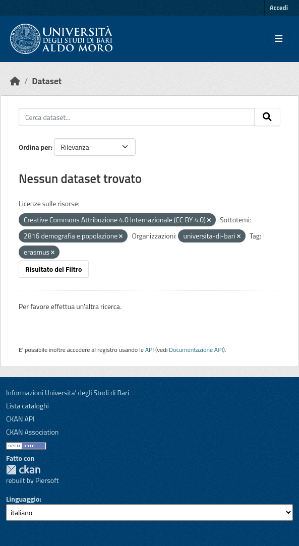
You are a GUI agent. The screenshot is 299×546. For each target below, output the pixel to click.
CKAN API (20, 418)
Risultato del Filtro (53, 269)
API (149, 349)
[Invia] (267, 117)
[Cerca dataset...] (137, 117)
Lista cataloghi (27, 405)
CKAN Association (32, 432)
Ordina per (35, 147)
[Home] (15, 81)
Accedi (279, 8)
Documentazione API (196, 349)
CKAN (23, 469)
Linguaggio (22, 499)
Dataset (47, 81)
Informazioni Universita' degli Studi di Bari (67, 392)
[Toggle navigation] (278, 39)
